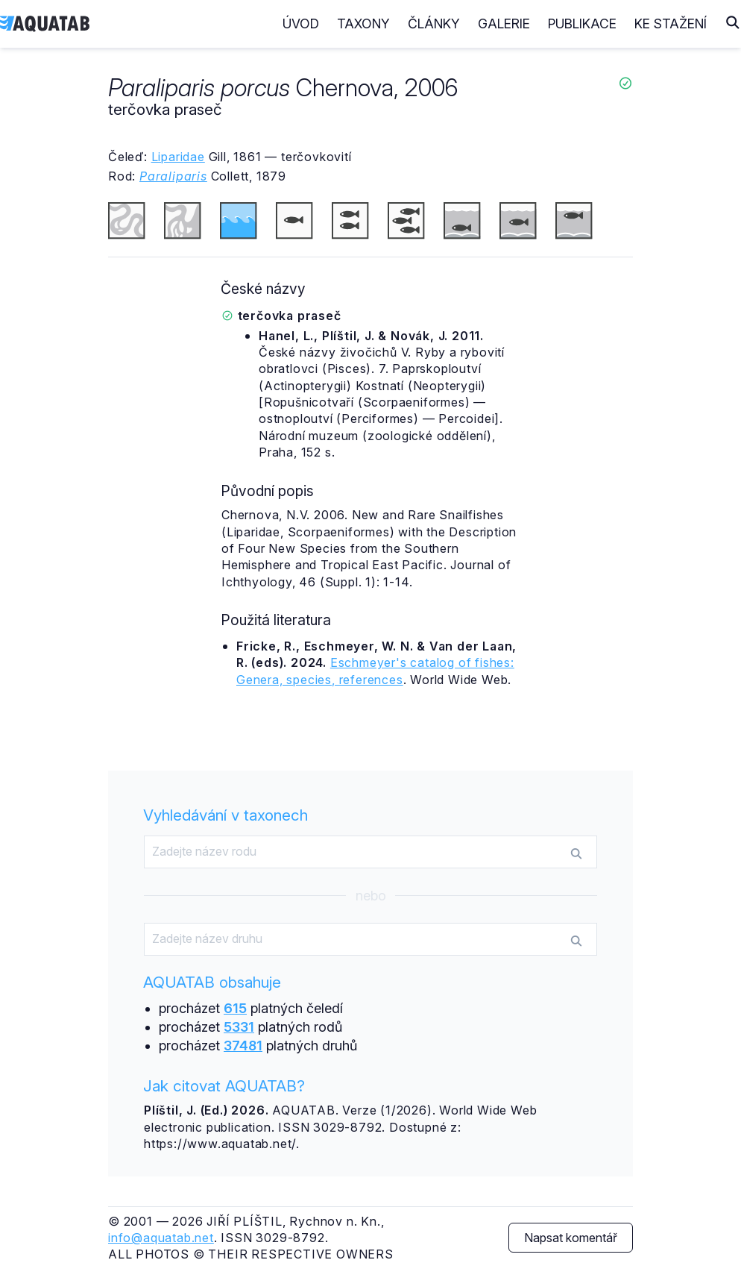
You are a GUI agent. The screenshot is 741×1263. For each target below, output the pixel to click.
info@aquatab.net (161, 1237)
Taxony (363, 23)
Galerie (504, 23)
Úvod (301, 23)
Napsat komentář (570, 1237)
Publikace (582, 23)
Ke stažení (670, 23)
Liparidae (178, 156)
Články (434, 23)
